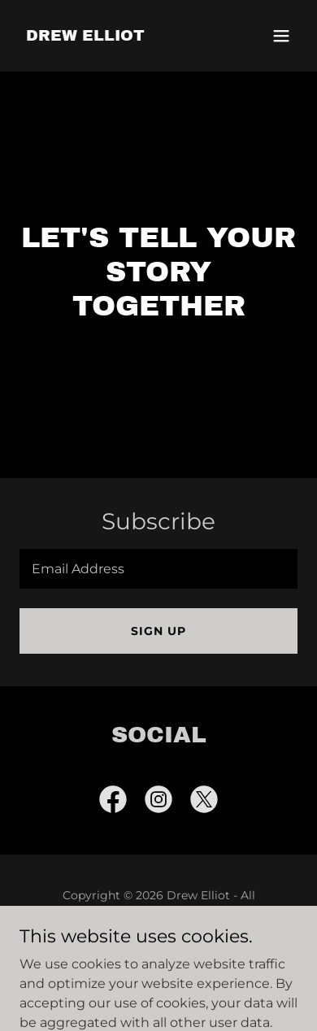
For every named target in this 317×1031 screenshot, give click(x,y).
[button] (281, 36)
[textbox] (158, 569)
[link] (85, 36)
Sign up (158, 631)
